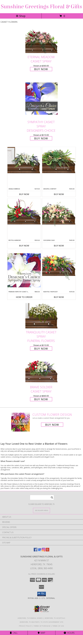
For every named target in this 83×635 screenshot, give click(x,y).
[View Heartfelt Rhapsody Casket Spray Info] (59, 265)
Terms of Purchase (42, 626)
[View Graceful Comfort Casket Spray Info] (59, 160)
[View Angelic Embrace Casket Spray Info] (24, 160)
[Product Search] (42, 497)
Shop (20, 16)
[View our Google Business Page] (39, 550)
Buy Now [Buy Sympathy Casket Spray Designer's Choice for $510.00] (41, 138)
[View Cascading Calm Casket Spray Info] (59, 212)
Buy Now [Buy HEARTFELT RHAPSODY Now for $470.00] (59, 297)
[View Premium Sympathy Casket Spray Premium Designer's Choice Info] (24, 270)
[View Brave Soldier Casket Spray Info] (41, 371)
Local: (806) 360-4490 (41, 568)
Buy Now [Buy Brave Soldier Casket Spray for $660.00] (41, 399)
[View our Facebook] (35, 550)
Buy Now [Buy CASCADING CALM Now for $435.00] (59, 245)
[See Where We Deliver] (41, 510)
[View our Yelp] (47, 550)
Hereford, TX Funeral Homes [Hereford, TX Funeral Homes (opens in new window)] (30, 618)
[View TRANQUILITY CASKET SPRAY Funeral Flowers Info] (41, 316)
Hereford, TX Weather (29, 622)
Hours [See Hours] (69, 632)
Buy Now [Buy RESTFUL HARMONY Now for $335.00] (24, 245)
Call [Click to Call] (14, 632)
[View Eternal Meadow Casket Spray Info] (41, 41)
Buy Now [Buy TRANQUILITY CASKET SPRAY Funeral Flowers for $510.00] (41, 348)
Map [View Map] (41, 632)
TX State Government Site (52, 622)
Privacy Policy (25, 626)
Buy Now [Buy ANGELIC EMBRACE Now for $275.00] (24, 194)
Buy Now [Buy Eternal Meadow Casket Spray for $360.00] (41, 69)
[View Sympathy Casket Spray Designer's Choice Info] (41, 98)
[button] (41, 594)
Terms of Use (58, 626)
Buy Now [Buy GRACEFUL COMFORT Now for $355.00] (59, 194)
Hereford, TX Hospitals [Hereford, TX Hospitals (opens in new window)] (55, 618)
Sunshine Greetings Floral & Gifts (41, 6)
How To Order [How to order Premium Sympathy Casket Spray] (24, 297)
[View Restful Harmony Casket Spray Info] (24, 211)
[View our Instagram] (43, 550)
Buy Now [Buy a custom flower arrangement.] (52, 424)
